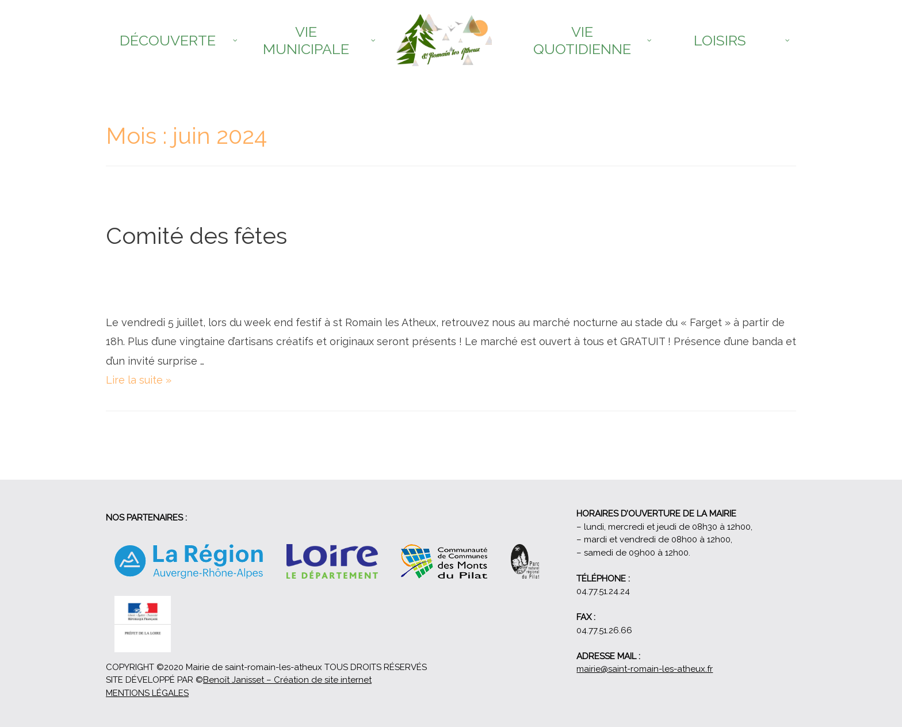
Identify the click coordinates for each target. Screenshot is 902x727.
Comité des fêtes (196, 235)
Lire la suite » (138, 380)
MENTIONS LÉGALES (147, 693)
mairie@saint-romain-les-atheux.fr (644, 669)
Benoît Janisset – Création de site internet (287, 680)
